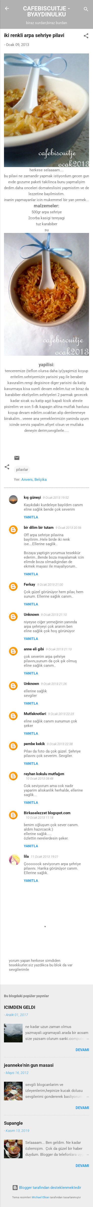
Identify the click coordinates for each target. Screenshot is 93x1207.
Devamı (82, 1050)
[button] (86, 37)
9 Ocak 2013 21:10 (54, 615)
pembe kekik (34, 744)
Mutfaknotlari (35, 714)
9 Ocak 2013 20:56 (68, 528)
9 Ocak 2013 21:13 (59, 649)
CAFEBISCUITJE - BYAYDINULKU (46, 11)
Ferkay (29, 584)
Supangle (13, 1123)
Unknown (31, 614)
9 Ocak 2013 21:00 (50, 584)
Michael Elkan (40, 1197)
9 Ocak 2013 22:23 (61, 714)
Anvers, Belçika (34, 479)
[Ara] (86, 10)
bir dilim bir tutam (39, 527)
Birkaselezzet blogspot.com (47, 813)
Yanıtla (31, 517)
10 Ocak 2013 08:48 (39, 778)
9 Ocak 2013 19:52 (56, 497)
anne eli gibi (34, 649)
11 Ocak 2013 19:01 (44, 856)
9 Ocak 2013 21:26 (54, 684)
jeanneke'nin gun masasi (29, 1065)
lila (26, 856)
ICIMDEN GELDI (19, 1007)
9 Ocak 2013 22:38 (60, 744)
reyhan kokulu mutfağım (44, 774)
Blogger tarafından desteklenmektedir (46, 1187)
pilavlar (22, 469)
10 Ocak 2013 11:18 (39, 817)
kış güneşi (32, 497)
